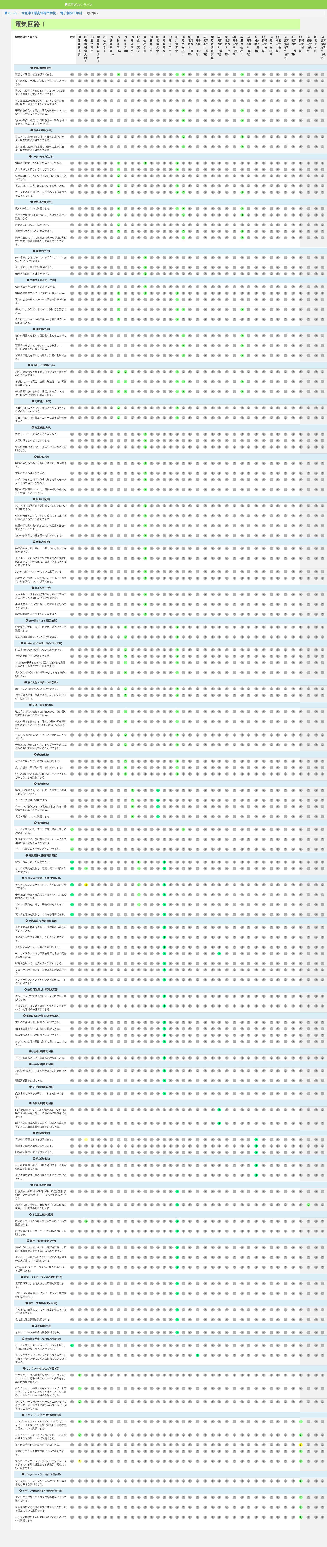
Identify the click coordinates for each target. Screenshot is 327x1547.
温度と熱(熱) (41, 499)
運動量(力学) (41, 329)
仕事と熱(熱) (41, 541)
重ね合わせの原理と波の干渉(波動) (41, 643)
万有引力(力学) (41, 401)
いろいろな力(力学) (41, 156)
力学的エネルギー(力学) (41, 280)
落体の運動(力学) (41, 130)
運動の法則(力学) (41, 202)
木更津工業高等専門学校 (38, 13)
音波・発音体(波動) (41, 705)
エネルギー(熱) (41, 587)
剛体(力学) (41, 456)
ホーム (10, 13)
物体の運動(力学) (41, 68)
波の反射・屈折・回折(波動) (41, 682)
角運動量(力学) (41, 427)
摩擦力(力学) (41, 251)
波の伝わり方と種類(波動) (41, 620)
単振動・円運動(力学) (41, 365)
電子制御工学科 (71, 13)
